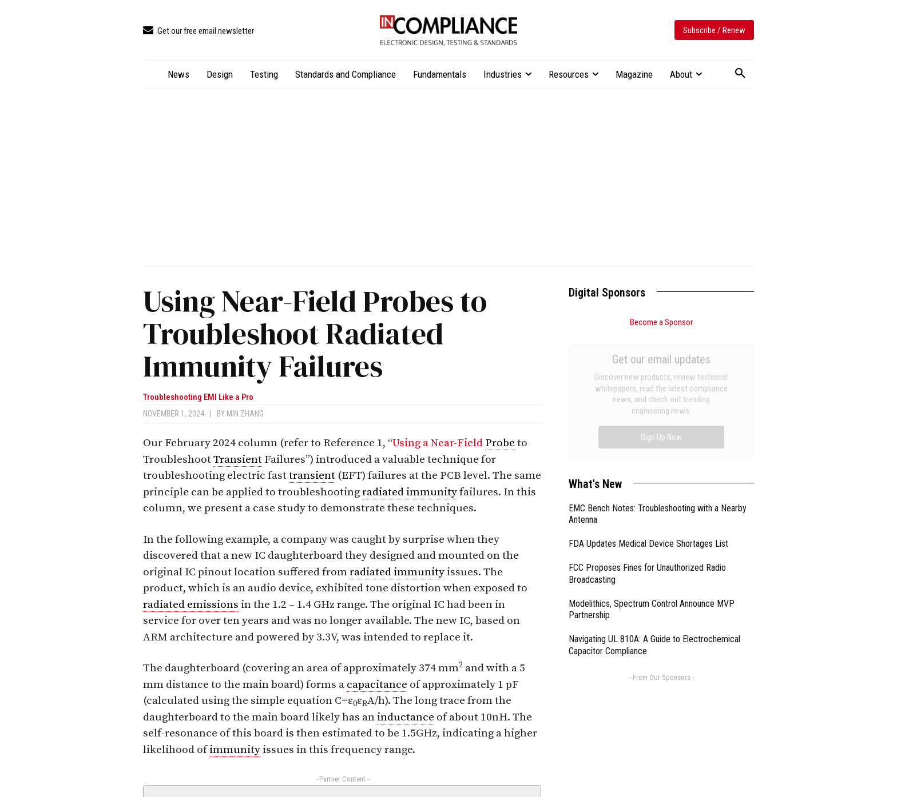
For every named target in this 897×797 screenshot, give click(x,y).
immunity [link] (234, 749)
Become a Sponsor (661, 322)
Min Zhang (245, 413)
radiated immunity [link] (409, 492)
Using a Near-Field (438, 443)
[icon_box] (198, 31)
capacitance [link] (377, 684)
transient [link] (312, 475)
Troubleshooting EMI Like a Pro (198, 397)
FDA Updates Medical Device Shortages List (648, 415)
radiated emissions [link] (191, 604)
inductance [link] (405, 717)
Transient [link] (237, 459)
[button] (740, 73)
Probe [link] (500, 443)
